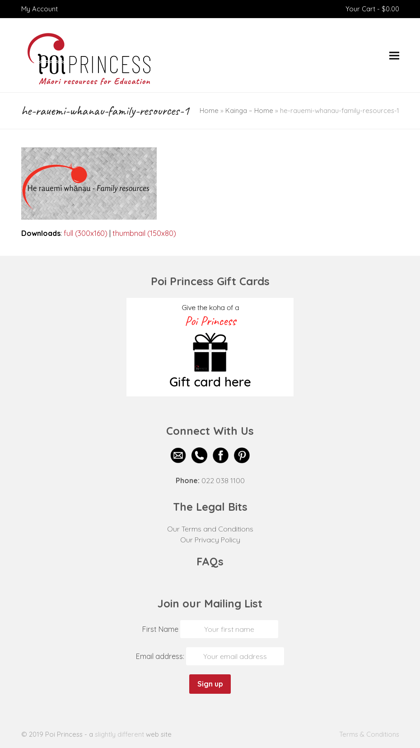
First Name (160, 629)
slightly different (119, 734)
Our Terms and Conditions (210, 528)
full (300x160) (85, 233)
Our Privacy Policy (210, 539)
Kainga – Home (249, 110)
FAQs (210, 561)
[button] (394, 55)
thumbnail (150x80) (144, 233)
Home (209, 110)
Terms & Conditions (369, 734)
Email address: (161, 656)
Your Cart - (372, 9)
